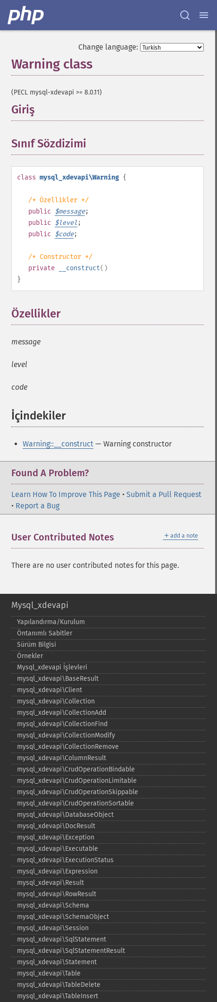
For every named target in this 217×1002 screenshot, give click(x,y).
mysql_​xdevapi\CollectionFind (62, 724)
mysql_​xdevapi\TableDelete (58, 985)
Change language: (108, 47)
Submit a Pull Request (163, 494)
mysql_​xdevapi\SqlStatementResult (71, 951)
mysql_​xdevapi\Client (49, 690)
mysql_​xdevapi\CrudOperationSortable (75, 803)
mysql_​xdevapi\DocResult (56, 826)
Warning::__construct (58, 443)
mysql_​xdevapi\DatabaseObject (65, 815)
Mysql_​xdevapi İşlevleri (52, 667)
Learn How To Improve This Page (65, 494)
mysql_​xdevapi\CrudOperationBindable (76, 769)
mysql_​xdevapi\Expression (57, 871)
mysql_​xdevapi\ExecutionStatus (65, 860)
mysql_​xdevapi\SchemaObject (63, 917)
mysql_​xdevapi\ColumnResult (61, 758)
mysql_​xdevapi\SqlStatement (61, 939)
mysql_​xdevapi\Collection (56, 701)
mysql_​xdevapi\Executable (57, 849)
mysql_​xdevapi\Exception (55, 837)
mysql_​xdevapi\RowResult (56, 894)
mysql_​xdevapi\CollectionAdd (61, 713)
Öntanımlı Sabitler (44, 633)
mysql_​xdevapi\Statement (57, 962)
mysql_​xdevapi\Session (53, 928)
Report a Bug (37, 505)
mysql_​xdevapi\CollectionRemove (68, 747)
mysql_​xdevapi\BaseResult (58, 679)
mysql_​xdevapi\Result (50, 883)
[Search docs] (184, 15)
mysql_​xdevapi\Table (49, 973)
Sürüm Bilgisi (36, 645)
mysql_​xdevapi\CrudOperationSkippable (77, 792)
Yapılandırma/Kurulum (51, 622)
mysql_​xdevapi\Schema (53, 905)
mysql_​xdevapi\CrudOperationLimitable (77, 781)
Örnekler (30, 656)
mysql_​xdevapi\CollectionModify (66, 735)
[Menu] (203, 15)
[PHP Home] (26, 15)
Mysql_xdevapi (39, 605)
